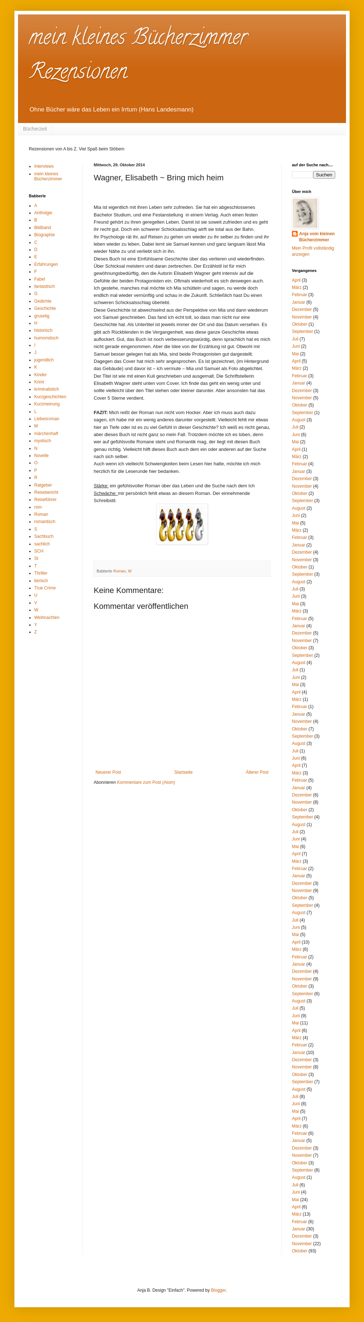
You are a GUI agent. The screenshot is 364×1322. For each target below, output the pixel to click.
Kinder (40, 374)
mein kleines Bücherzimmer (48, 176)
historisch (43, 330)
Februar (299, 294)
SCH (38, 551)
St (36, 558)
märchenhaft (46, 433)
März (297, 287)
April (296, 280)
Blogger (218, 1290)
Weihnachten (46, 617)
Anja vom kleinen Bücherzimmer (317, 236)
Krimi (39, 382)
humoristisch (46, 338)
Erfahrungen (46, 264)
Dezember (302, 309)
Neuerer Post (108, 772)
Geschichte (45, 308)
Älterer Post (257, 772)
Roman (119, 571)
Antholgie (43, 212)
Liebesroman (46, 418)
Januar (298, 302)
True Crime (45, 587)
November (302, 317)
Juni (296, 346)
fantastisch (44, 286)
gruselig (41, 316)
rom (38, 507)
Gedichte (43, 301)
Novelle (41, 455)
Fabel (39, 279)
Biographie (44, 234)
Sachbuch (43, 536)
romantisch (45, 521)
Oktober (299, 324)
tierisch (41, 580)
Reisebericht (46, 492)
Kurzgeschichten (50, 396)
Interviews (44, 166)
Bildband (42, 227)
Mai (295, 353)
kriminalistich (46, 389)
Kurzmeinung (47, 404)
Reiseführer (45, 499)
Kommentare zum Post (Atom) (146, 782)
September (302, 331)
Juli (295, 339)
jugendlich (44, 360)
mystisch (42, 440)
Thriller (41, 573)
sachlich (42, 543)
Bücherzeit (35, 129)
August (298, 419)
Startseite (183, 772)
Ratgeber (43, 485)
